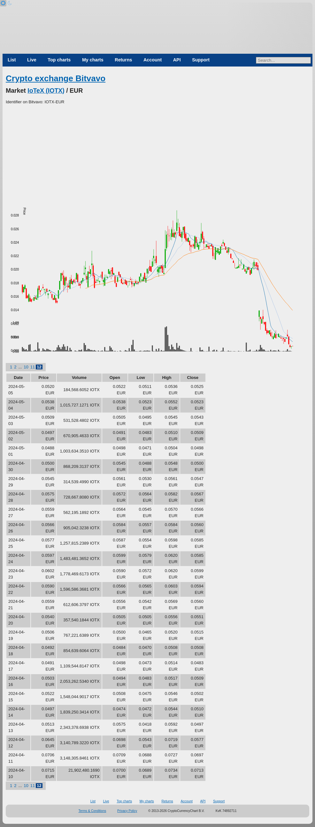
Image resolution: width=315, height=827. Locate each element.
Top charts (59, 59)
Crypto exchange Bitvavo (55, 78)
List (12, 59)
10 (26, 367)
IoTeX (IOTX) (46, 90)
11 (32, 367)
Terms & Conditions (92, 811)
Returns (123, 59)
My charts (93, 59)
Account (152, 59)
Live (31, 59)
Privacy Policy (127, 811)
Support (201, 59)
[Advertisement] (157, 153)
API (177, 59)
